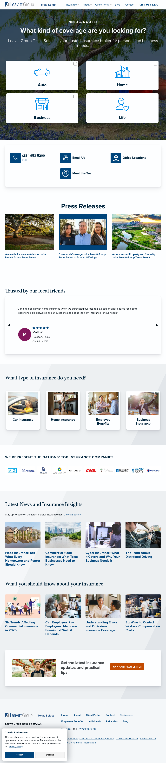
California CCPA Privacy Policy (97, 738)
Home (64, 715)
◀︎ (10, 325)
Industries (112, 721)
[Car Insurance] (23, 429)
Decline (50, 754)
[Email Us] (83, 158)
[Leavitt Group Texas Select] (30, 4)
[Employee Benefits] (103, 429)
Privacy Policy (15, 746)
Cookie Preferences (127, 738)
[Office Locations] (133, 158)
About (77, 715)
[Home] (29, 715)
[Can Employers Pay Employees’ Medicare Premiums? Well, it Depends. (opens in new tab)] (63, 621)
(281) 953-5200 (87, 729)
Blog (125, 721)
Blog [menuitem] (117, 4)
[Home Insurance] (63, 429)
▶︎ (158, 325)
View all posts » (72, 514)
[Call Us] (32, 158)
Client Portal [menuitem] (102, 4)
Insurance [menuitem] (71, 4)
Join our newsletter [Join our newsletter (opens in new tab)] (127, 666)
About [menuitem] (86, 4)
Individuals (94, 721)
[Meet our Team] (83, 173)
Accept (19, 754)
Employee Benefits (72, 721)
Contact (110, 715)
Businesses (126, 715)
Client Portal (93, 715)
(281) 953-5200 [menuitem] (148, 4)
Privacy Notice (69, 738)
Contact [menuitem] (129, 4)
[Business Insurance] (143, 429)
